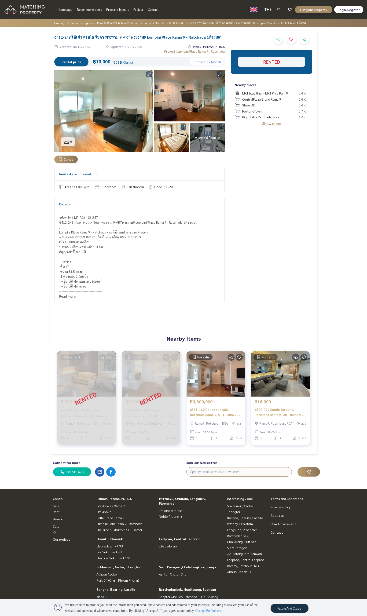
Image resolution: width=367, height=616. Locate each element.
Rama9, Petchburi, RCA (114, 498)
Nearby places (245, 85)
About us (277, 515)
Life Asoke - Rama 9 (110, 506)
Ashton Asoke (106, 574)
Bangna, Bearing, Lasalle (115, 589)
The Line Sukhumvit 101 (113, 558)
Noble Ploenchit (170, 516)
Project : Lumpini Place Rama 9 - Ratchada (194, 51)
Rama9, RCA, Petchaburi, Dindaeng (117, 23)
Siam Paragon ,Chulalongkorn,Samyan (189, 567)
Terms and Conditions (287, 498)
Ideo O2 (101, 596)
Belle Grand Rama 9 (110, 518)
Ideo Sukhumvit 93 (109, 546)
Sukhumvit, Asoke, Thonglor (118, 567)
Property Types (117, 9)
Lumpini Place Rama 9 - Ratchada (164, 23)
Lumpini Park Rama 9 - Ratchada (119, 523)
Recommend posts (89, 9)
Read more (67, 296)
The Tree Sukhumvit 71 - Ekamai (119, 530)
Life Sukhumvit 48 (109, 552)
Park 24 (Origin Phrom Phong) (117, 580)
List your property (313, 9)
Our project (61, 539)
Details (64, 204)
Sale (56, 506)
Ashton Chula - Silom (174, 574)
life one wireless (171, 510)
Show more (271, 123)
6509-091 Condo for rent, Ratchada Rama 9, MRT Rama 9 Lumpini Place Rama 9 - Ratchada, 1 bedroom (280, 412)
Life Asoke (103, 512)
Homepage (65, 9)
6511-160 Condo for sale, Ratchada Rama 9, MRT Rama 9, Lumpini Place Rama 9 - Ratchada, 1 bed (215, 412)
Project (138, 9)
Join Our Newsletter (201, 462)
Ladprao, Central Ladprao (179, 539)
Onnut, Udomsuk (109, 539)
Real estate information (77, 174)
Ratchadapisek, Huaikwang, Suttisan (187, 589)
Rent (56, 512)
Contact (153, 9)
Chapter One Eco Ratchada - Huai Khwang (188, 596)
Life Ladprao (168, 546)
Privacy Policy (280, 507)
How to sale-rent (283, 524)
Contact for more (66, 462)
